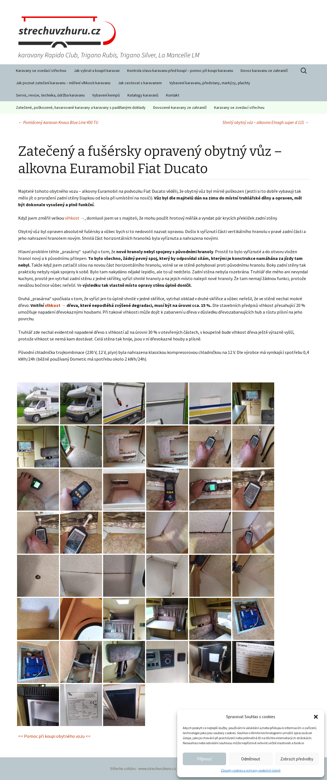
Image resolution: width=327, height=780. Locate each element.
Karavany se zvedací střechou (41, 70)
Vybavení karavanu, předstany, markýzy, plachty (209, 82)
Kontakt (172, 95)
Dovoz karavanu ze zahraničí (264, 70)
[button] (316, 717)
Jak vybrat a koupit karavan (97, 70)
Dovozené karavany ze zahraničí (180, 107)
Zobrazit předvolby (296, 759)
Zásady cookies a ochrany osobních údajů (251, 770)
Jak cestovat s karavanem (140, 82)
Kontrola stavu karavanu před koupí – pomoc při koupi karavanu (180, 70)
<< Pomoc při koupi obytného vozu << (54, 736)
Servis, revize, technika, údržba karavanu (50, 95)
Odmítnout (250, 759)
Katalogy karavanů (142, 95)
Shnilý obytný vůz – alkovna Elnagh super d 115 (265, 122)
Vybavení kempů (106, 95)
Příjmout (204, 759)
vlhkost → (75, 218)
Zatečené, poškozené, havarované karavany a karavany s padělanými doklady (81, 107)
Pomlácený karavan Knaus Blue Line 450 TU (58, 122)
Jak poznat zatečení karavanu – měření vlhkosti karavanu (63, 82)
